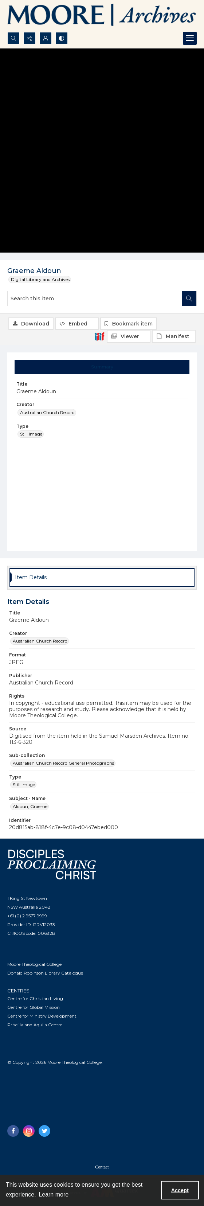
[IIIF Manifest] (174, 336)
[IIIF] (99, 336)
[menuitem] (102, 1166)
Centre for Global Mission (33, 1007)
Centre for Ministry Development (41, 1016)
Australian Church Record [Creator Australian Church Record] (47, 412)
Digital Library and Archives (40, 279)
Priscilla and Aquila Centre (34, 1024)
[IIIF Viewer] (128, 336)
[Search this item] (95, 298)
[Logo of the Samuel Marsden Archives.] (102, 16)
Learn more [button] (53, 1194)
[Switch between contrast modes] (61, 38)
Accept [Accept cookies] (180, 1190)
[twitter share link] (44, 1131)
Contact (102, 1167)
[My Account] (45, 38)
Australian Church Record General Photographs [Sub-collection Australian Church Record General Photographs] (63, 763)
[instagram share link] (29, 1131)
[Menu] (190, 38)
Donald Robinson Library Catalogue (45, 973)
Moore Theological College (34, 964)
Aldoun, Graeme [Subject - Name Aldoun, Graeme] (30, 806)
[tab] (102, 367)
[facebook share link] (13, 1131)
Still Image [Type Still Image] (31, 434)
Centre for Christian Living (35, 998)
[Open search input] (13, 38)
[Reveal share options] (29, 38)
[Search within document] (189, 298)
